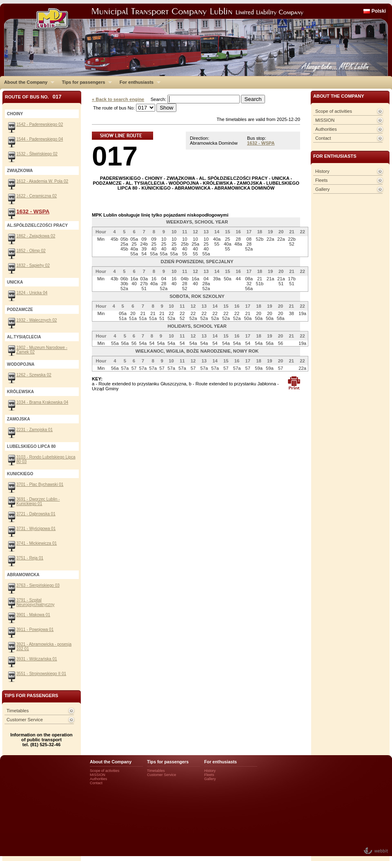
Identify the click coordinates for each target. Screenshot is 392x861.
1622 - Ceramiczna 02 (36, 196)
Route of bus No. (33, 97)
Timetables (18, 710)
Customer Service (25, 719)
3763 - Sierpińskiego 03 (38, 585)
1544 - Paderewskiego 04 (39, 139)
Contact (323, 138)
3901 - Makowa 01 (33, 615)
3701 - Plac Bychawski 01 (39, 484)
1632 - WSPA (261, 143)
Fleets (321, 180)
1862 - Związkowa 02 (35, 236)
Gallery (322, 189)
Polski (379, 11)
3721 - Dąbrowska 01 (36, 514)
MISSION (324, 120)
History (322, 171)
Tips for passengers (85, 82)
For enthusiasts (138, 82)
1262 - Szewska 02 (33, 375)
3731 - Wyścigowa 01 (36, 528)
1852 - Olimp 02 (31, 250)
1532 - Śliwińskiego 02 (37, 154)
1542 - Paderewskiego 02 (39, 124)
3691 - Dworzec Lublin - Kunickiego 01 (38, 501)
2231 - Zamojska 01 (34, 429)
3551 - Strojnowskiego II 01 (41, 673)
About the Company (27, 82)
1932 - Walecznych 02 (36, 320)
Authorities (326, 129)
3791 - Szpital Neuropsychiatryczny (35, 602)
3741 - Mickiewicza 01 (36, 543)
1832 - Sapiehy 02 (33, 265)
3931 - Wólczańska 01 (36, 659)
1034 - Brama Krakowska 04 (42, 402)
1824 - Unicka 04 (31, 293)
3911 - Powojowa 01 (34, 629)
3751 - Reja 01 (29, 558)
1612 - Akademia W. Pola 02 (42, 181)
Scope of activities (333, 111)
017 (115, 156)
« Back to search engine (118, 99)
